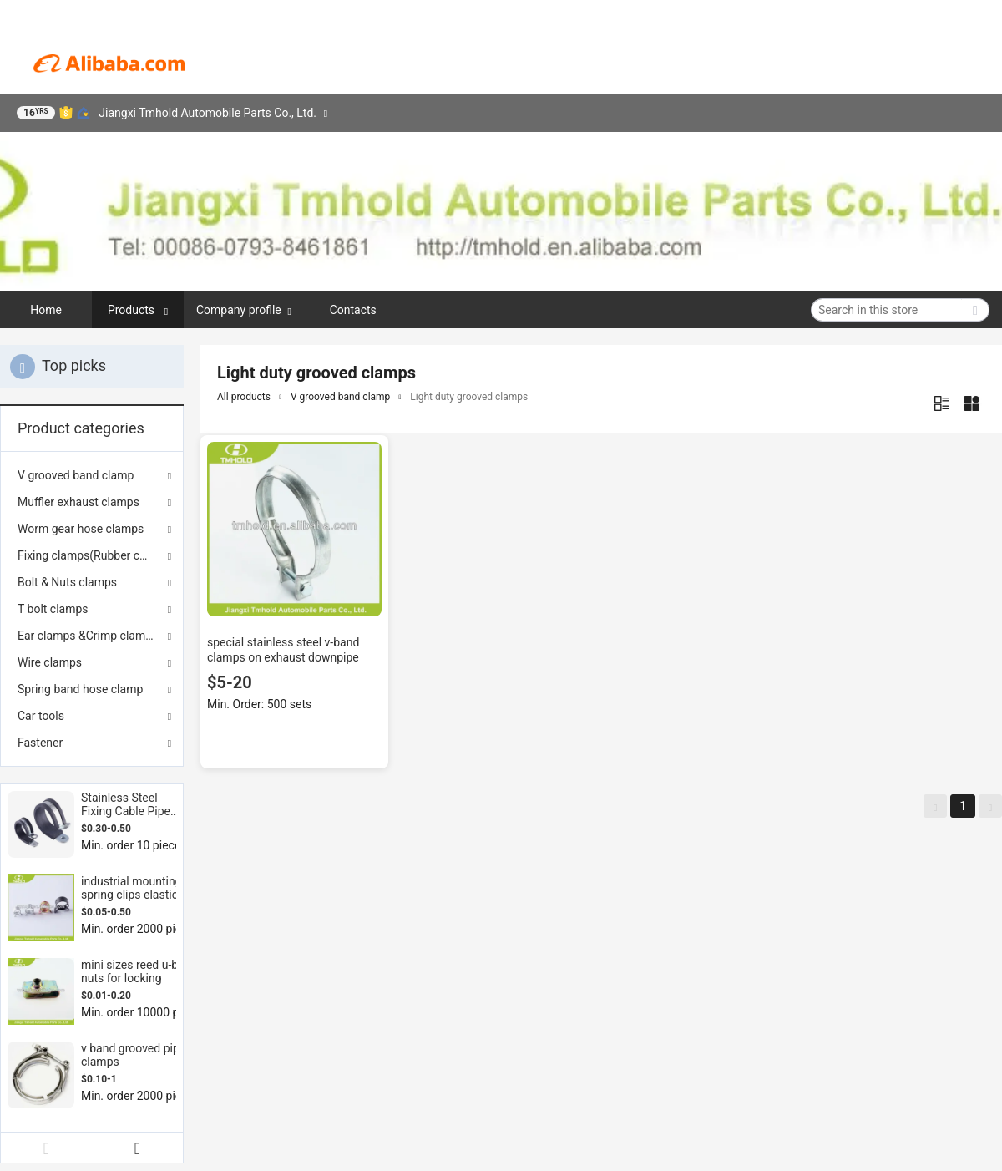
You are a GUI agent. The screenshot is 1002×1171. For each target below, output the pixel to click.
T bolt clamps (53, 609)
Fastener (40, 742)
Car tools (41, 715)
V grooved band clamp (76, 475)
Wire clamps (50, 662)
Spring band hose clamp (80, 689)
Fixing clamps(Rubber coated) (92, 555)
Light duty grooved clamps (469, 397)
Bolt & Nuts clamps (67, 582)
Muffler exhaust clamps (78, 502)
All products (244, 397)
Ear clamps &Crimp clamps (88, 635)
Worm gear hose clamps (81, 528)
